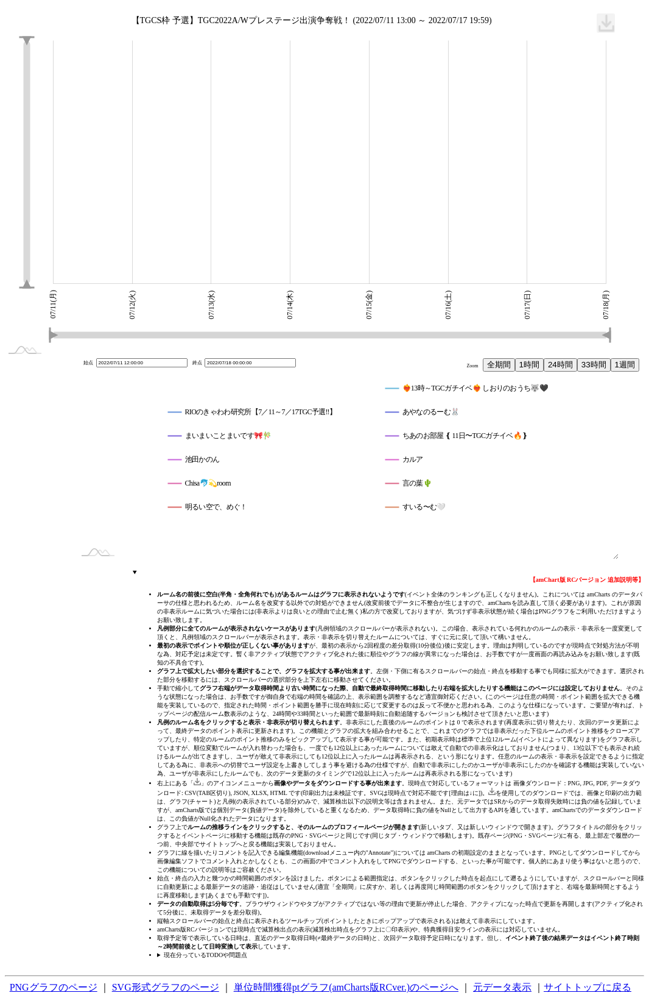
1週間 (625, 364)
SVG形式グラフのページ (165, 987)
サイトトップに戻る (587, 987)
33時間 (593, 364)
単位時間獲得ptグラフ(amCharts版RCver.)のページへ (346, 987)
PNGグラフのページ (53, 987)
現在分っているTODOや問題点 (206, 955)
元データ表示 (502, 987)
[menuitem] (606, 23)
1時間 (529, 364)
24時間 (560, 364)
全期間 (499, 364)
